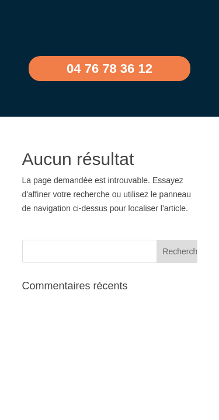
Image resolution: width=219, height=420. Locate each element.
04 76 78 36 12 (109, 68)
